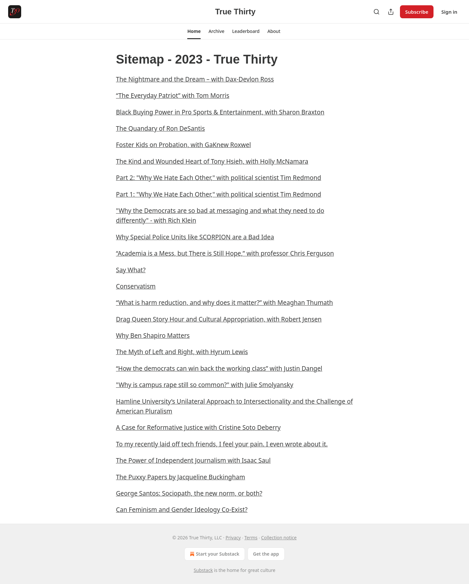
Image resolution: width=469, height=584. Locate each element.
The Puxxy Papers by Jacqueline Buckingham (180, 477)
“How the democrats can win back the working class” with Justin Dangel (219, 368)
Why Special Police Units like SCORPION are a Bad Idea (195, 237)
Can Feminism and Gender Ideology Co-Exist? (182, 509)
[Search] (376, 11)
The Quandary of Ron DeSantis (160, 128)
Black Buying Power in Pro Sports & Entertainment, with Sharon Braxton (220, 112)
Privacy (233, 537)
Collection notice (279, 537)
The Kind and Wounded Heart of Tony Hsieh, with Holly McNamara (212, 161)
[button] (194, 31)
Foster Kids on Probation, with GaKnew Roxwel (183, 145)
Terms (250, 537)
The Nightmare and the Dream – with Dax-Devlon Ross (195, 79)
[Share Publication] (390, 11)
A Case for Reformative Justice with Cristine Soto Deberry (198, 427)
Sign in (449, 11)
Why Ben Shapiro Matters (153, 335)
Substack (203, 570)
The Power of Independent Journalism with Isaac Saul (193, 460)
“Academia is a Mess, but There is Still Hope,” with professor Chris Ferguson (225, 253)
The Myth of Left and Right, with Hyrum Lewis (182, 352)
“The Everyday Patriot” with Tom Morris (172, 95)
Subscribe (416, 11)
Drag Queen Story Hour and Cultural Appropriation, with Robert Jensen (218, 319)
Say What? (131, 270)
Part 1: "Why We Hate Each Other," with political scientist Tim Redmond (218, 194)
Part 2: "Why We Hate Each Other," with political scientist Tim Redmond (218, 177)
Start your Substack (214, 554)
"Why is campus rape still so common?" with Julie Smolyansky (204, 385)
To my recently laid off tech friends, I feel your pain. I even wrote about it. (222, 444)
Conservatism (136, 286)
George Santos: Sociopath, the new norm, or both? (189, 493)
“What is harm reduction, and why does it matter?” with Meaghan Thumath (224, 302)
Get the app (266, 554)
